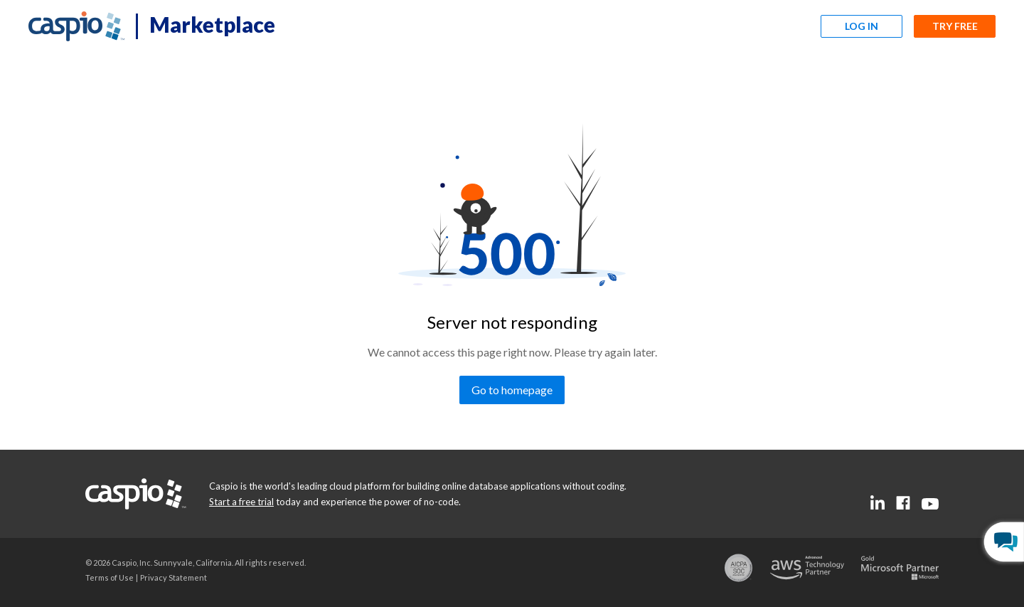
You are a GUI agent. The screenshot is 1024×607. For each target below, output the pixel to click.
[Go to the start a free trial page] (241, 501)
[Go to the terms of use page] (109, 577)
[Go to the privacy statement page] (173, 577)
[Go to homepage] (512, 390)
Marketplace (212, 24)
